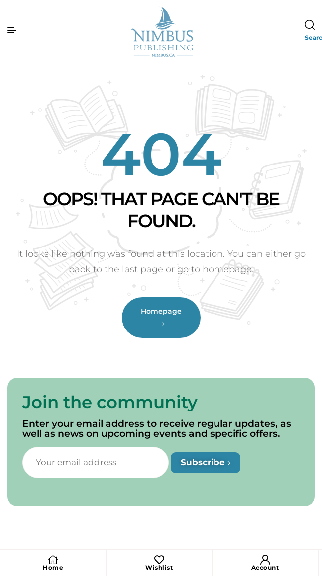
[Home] (53, 560)
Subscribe (205, 462)
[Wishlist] (159, 560)
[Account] (265, 560)
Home (53, 567)
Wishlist (159, 567)
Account (265, 567)
